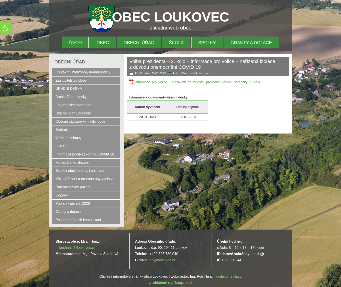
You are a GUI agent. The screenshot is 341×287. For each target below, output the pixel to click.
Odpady (62, 195)
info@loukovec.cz (162, 260)
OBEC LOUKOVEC (170, 17)
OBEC (102, 42)
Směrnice (63, 130)
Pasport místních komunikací (78, 220)
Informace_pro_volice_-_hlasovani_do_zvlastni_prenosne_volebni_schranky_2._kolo (197, 82)
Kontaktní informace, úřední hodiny (83, 72)
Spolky (207, 42)
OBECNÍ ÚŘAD (139, 42)
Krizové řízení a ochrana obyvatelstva (85, 179)
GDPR (61, 146)
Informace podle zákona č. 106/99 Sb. (85, 154)
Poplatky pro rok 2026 (73, 203)
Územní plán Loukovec (74, 113)
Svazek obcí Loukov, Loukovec (80, 171)
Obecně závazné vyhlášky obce (80, 121)
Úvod (75, 42)
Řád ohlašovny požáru (73, 187)
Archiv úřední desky (71, 97)
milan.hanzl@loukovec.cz (76, 248)
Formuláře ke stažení (72, 162)
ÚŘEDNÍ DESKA (69, 88)
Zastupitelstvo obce (71, 80)
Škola (176, 42)
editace (222, 276)
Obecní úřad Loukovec (195, 73)
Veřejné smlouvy (68, 138)
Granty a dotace (251, 42)
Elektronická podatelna (73, 105)
